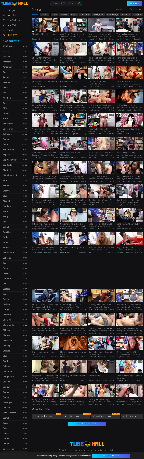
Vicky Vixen (36, 380)
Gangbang (106, 134)
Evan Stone (46, 380)
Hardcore (63, 39)
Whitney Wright (76, 181)
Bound (6, 227)
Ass (4, 93)
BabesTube (138, 39)
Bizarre (6, 191)
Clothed (6, 351)
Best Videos (13, 25)
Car (4, 284)
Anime (6, 77)
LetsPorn (55, 110)
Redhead (73, 404)
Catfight (6, 304)
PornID (55, 309)
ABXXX (83, 63)
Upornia (83, 181)
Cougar (35, 157)
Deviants (83, 157)
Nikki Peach (77, 157)
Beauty (6, 144)
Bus (55, 14)
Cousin (6, 397)
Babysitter (8, 123)
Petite (126, 134)
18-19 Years (133, 309)
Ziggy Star (92, 181)
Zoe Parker (64, 333)
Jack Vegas (104, 404)
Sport (41, 181)
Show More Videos (86, 423)
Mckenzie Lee (37, 252)
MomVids (138, 404)
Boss (5, 222)
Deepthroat (64, 63)
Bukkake (7, 258)
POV (106, 39)
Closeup (7, 345)
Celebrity (7, 314)
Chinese (7, 330)
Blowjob (6, 201)
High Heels (133, 333)
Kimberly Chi (121, 110)
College (6, 366)
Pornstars (12, 15)
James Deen (77, 357)
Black (67, 380)
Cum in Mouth (9, 413)
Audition (7, 98)
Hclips (56, 157)
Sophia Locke (93, 404)
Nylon (127, 380)
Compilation (8, 376)
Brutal (90, 110)
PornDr (55, 63)
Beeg (56, 39)
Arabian (119, 63)
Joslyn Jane (46, 309)
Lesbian (97, 110)
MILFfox (83, 357)
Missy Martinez (66, 357)
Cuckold (6, 407)
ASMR (6, 51)
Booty (5, 216)
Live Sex (12, 35)
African (126, 14)
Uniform (96, 63)
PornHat (139, 134)
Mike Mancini (93, 205)
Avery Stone (36, 229)
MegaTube (54, 229)
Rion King (120, 380)
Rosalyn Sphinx (122, 309)
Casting (72, 63)
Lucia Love (120, 404)
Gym (74, 14)
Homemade (36, 86)
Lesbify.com (76, 416)
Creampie (46, 63)
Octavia (91, 134)
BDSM (6, 113)
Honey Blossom (66, 157)
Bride (5, 237)
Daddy (6, 438)
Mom (90, 86)
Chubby (6, 335)
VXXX (84, 205)
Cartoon (6, 289)
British (6, 242)
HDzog (55, 181)
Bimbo (6, 185)
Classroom (8, 340)
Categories (13, 10)
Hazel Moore (76, 229)
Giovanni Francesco (39, 110)
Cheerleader (9, 325)
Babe (118, 86)
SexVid (111, 39)
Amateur (124, 157)
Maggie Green (103, 309)
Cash (5, 294)
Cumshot (125, 39)
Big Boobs (7, 165)
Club (5, 356)
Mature (119, 229)
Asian (5, 87)
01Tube (111, 110)
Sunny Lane (120, 205)
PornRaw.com (106, 416)
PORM (56, 333)
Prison (45, 14)
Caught (35, 39)
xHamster (110, 134)
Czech (44, 86)
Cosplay (104, 380)
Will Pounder (65, 181)
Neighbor (99, 14)
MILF (41, 157)
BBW (5, 108)
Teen (70, 39)
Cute (5, 428)
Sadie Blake (64, 134)
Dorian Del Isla (65, 229)
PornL (112, 380)
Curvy (5, 423)
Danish (6, 444)
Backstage (113, 14)
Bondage (7, 206)
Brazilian (7, 232)
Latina (77, 205)
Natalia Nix (47, 252)
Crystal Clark (103, 357)
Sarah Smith (93, 39)
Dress (41, 39)
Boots (5, 211)
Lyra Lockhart (37, 63)
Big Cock (68, 309)
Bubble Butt (8, 253)
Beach (6, 139)
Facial (118, 39)
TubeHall (14, 3)
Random (11, 30)
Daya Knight (120, 181)
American (7, 67)
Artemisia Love (122, 333)
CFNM (6, 273)
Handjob (41, 205)
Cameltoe (7, 278)
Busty (95, 157)
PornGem (139, 229)
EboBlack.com (47, 416)
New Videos (121, 9)
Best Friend (8, 149)
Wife (128, 181)
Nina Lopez (36, 309)
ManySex (83, 39)
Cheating (7, 320)
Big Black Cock (10, 160)
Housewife (36, 357)
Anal (40, 333)
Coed (5, 361)
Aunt (5, 103)
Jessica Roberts (94, 380)
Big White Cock (10, 175)
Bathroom (7, 134)
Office (64, 14)
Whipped (86, 14)
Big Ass (6, 154)
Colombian (8, 371)
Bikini (5, 180)
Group (62, 86)
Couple (6, 392)
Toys (50, 86)
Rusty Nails (92, 357)
